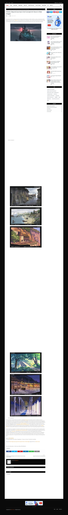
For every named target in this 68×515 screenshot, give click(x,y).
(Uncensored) (54, 111)
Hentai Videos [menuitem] (44, 5)
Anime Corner (37, 441)
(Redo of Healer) (54, 110)
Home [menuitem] (11, 5)
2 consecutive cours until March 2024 (21, 430)
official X (16, 20)
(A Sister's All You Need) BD (50, 89)
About (9, 2)
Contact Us (60, 509)
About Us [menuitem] (51, 5)
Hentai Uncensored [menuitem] (31, 5)
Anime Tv (16, 460)
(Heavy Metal (57, 95)
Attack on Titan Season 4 (50, 97)
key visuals (26, 419)
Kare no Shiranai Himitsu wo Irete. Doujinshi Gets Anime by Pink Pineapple (56, 42)
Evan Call (13, 431)
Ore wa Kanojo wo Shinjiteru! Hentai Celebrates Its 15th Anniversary (55, 62)
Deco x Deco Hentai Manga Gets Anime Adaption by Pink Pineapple (56, 37)
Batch (59, 97)
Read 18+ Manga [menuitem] (38, 5)
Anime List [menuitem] (25, 5)
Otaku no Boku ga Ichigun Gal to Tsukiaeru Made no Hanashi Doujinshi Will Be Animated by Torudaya (56, 82)
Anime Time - (13, 509)
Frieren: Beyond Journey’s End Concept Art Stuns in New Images (19, 441)
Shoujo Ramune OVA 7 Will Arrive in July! (56, 53)
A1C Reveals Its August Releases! (56, 75)
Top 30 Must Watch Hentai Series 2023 (56, 72)
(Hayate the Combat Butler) (50, 95)
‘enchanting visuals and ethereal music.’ (22, 424)
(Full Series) (54, 108)
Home (7, 2)
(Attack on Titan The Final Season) (54, 107)
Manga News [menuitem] (20, 5)
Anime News (10, 9)
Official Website (11, 438)
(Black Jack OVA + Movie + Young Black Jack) (52, 92)
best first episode (23, 423)
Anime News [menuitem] (15, 5)
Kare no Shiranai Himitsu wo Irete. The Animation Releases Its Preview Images (56, 48)
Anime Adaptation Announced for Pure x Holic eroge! (56, 67)
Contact (12, 2)
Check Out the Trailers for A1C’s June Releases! (56, 58)
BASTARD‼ (56, 97)
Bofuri (48, 100)
